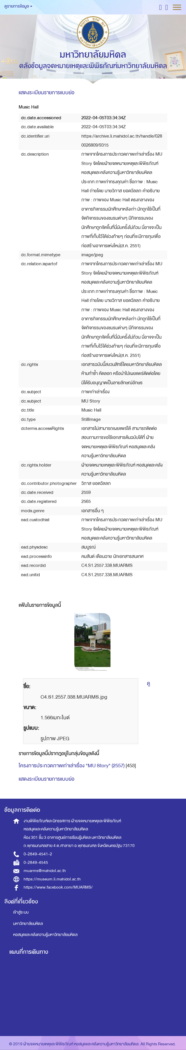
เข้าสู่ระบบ (21, 912)
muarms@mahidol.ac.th (45, 870)
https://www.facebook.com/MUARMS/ (58, 887)
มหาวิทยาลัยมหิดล (28, 923)
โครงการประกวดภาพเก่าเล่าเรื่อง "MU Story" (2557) (71, 765)
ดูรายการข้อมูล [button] (18, 6)
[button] (160, 7)
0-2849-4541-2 (38, 854)
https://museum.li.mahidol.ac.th (52, 879)
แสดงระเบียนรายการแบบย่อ (46, 92)
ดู (148, 683)
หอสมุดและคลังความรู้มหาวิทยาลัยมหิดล (45, 934)
